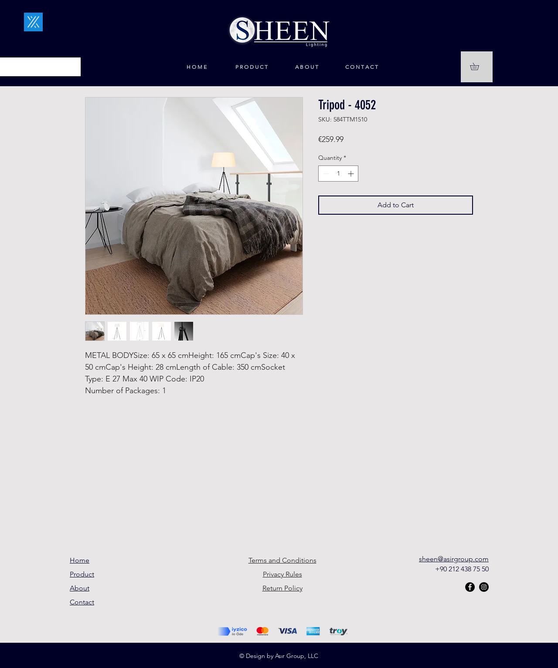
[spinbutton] (338, 173)
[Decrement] (325, 173)
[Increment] (351, 173)
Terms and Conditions (282, 560)
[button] (478, 66)
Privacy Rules (282, 574)
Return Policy (282, 588)
